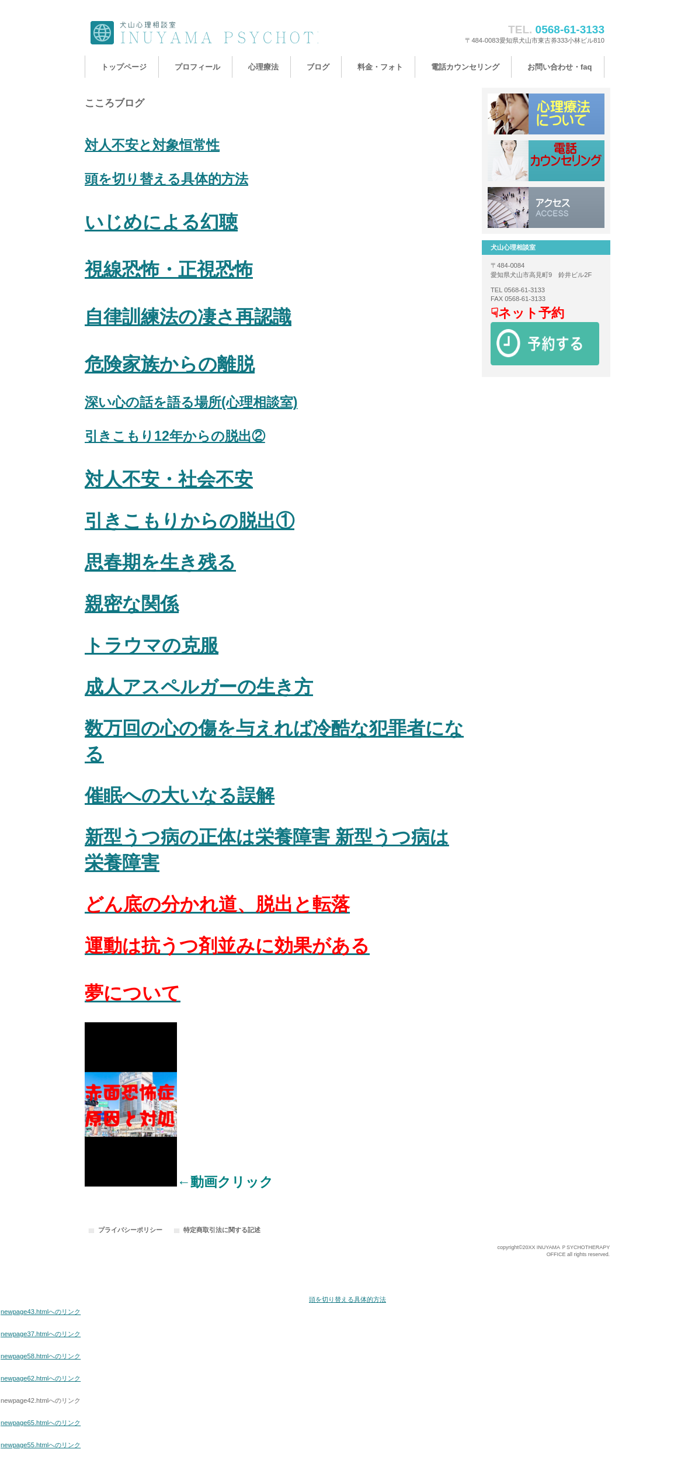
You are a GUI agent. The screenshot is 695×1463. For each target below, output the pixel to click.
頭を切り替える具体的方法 (166, 178)
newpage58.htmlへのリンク (41, 1356)
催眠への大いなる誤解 (179, 795)
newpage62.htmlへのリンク (41, 1378)
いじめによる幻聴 (161, 222)
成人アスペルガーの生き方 (199, 686)
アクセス (546, 207)
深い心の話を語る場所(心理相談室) (191, 402)
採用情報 (546, 160)
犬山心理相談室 (201, 34)
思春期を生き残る (160, 562)
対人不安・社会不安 (169, 479)
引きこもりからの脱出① (189, 520)
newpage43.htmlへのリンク (41, 1311)
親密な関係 (132, 603)
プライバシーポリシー (130, 1229)
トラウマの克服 (151, 645)
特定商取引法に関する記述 (221, 1229)
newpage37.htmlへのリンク (41, 1333)
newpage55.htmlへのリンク (41, 1444)
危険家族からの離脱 (170, 364)
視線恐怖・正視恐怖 (169, 269)
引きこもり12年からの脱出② (175, 436)
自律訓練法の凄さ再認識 (188, 316)
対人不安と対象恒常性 (152, 145)
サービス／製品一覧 (546, 114)
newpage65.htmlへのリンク (41, 1422)
